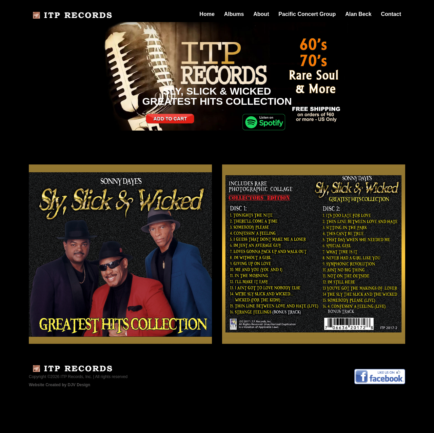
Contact (391, 14)
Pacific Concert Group (307, 14)
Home (206, 14)
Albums (234, 14)
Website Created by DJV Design (59, 384)
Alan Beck (358, 14)
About (261, 14)
